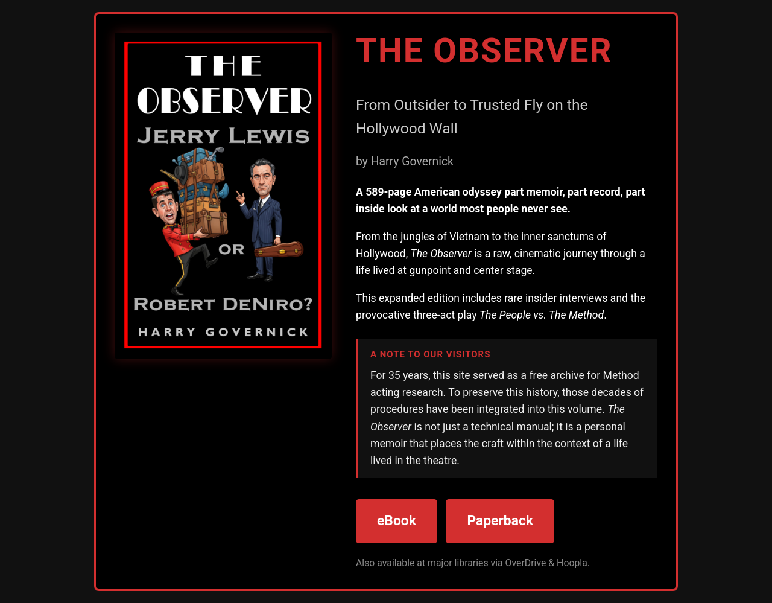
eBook (396, 520)
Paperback (500, 520)
